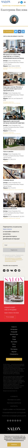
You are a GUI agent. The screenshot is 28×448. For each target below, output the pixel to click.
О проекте (14, 396)
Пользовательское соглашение (14, 412)
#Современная (17, 67)
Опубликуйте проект (14, 359)
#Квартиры (11, 67)
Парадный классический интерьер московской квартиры (13, 122)
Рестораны (14, 349)
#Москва (5, 69)
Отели (14, 346)
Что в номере (10, 317)
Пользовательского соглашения (13, 258)
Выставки (14, 341)
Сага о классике (8, 151)
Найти (19, 2)
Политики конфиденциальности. (15, 440)
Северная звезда (8, 180)
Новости (14, 327)
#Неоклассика (12, 218)
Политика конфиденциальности (14, 416)
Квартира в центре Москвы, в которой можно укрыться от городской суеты (13, 88)
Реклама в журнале (14, 403)
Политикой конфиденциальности (13, 259)
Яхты (14, 344)
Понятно (14, 444)
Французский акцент (10, 208)
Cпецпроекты (14, 354)
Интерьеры (14, 329)
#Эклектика (11, 189)
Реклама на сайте (14, 400)
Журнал (14, 351)
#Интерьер (5, 67)
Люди (14, 339)
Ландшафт (14, 332)
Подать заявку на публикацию (14, 409)
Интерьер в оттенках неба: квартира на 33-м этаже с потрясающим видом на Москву (13, 56)
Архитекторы (6, 5)
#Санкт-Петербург (19, 189)
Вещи (14, 337)
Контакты (14, 406)
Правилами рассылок (10, 261)
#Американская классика (9, 103)
